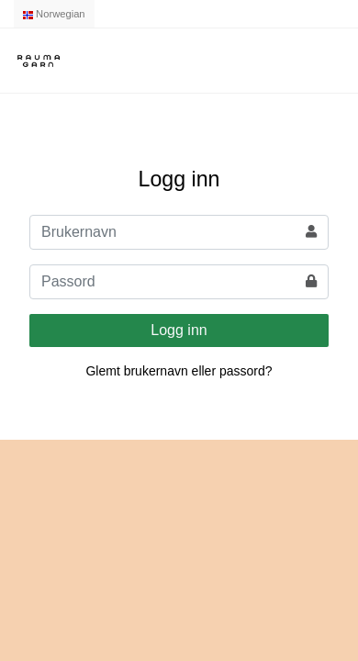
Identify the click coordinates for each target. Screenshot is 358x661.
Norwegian (54, 13)
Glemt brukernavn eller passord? (178, 371)
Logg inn (179, 330)
